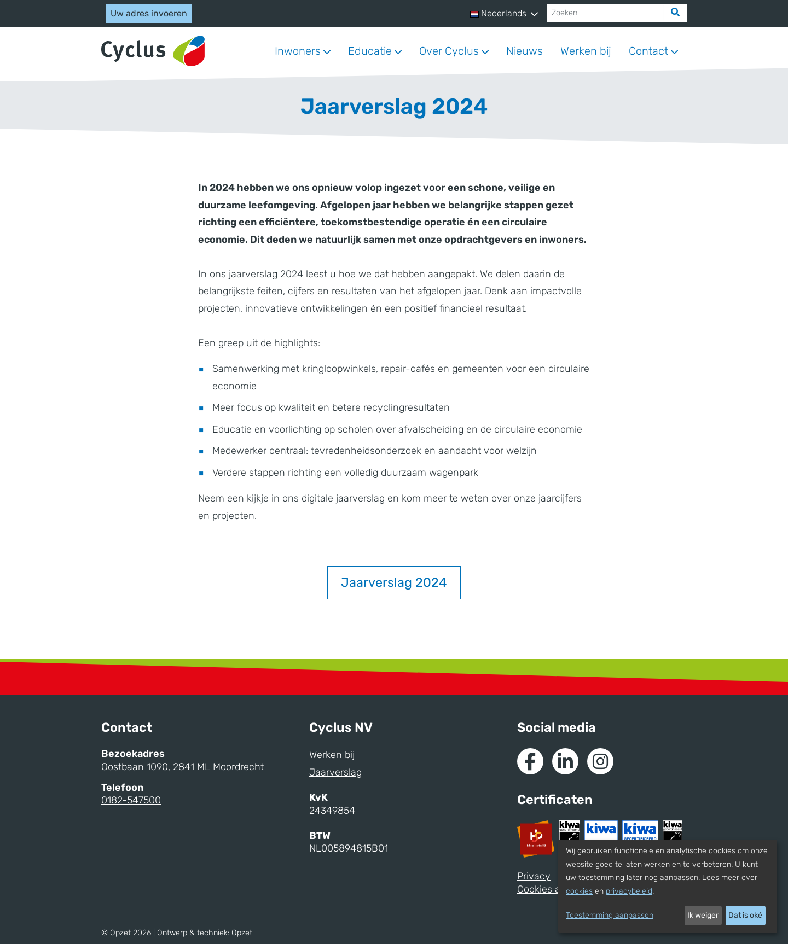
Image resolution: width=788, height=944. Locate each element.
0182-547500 (131, 800)
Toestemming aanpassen (609, 915)
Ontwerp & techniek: (204, 932)
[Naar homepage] (153, 51)
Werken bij (585, 50)
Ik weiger (703, 915)
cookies (579, 891)
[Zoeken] (605, 13)
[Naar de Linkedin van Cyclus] (565, 761)
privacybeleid (629, 891)
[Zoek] (675, 13)
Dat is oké (745, 915)
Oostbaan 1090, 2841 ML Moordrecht (182, 767)
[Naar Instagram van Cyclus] (600, 761)
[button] (504, 13)
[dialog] (667, 886)
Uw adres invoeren (149, 13)
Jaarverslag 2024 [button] (394, 582)
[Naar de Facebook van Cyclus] (530, 761)
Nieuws (524, 50)
